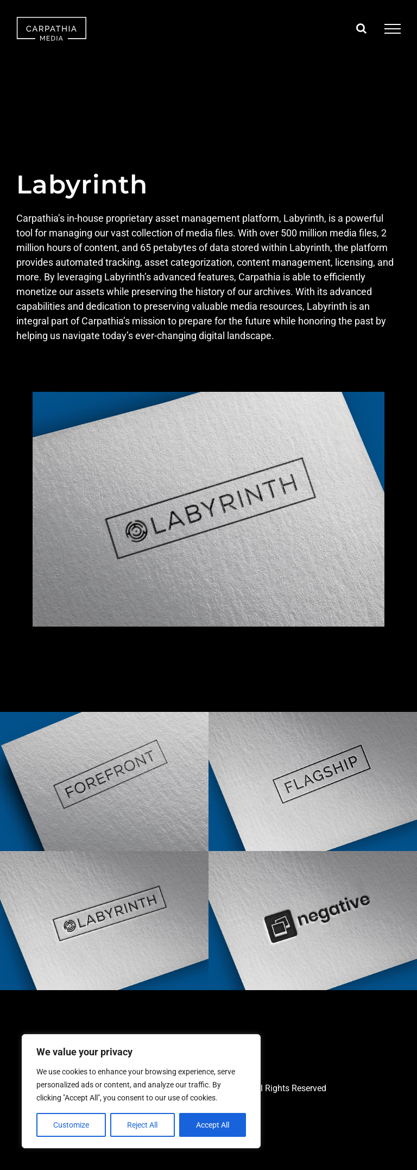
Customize (71, 1125)
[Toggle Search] (361, 28)
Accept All (212, 1125)
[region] (141, 1091)
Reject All (142, 1125)
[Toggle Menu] (392, 29)
